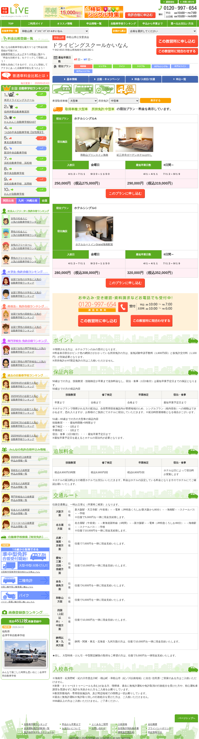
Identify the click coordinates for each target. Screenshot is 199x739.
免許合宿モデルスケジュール (39, 732)
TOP (11, 23)
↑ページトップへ (186, 718)
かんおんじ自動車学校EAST (20, 121)
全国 (44, 200)
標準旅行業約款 (126, 732)
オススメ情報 (64, 23)
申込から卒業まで (153, 23)
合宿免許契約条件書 (128, 728)
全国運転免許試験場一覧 (37, 728)
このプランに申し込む (125, 193)
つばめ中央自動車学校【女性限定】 (24, 132)
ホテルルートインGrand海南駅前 (94, 244)
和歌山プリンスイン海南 (94, 154)
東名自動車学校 (13, 142)
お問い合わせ (187, 2)
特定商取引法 (155, 732)
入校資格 (122, 724)
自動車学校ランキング (123, 23)
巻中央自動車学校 (14, 173)
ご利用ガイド (35, 23)
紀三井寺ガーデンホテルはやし (134, 154)
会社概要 (169, 2)
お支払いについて (71, 728)
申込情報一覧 (94, 23)
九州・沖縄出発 (27, 200)
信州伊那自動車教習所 (16, 111)
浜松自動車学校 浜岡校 (18, 183)
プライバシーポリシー (159, 728)
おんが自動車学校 (14, 193)
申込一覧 (36, 54)
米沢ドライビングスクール (19, 100)
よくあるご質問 (100, 724)
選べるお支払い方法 (182, 23)
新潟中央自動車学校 (15, 152)
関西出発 (8, 200)
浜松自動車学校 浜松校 (18, 162)
